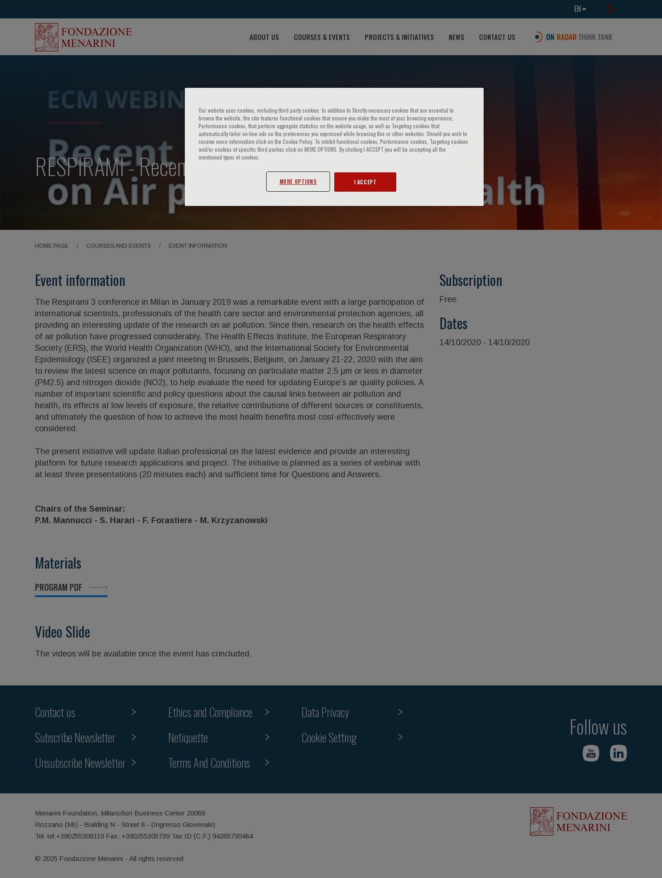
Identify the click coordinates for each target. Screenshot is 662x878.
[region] (334, 147)
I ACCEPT (365, 182)
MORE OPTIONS (298, 181)
